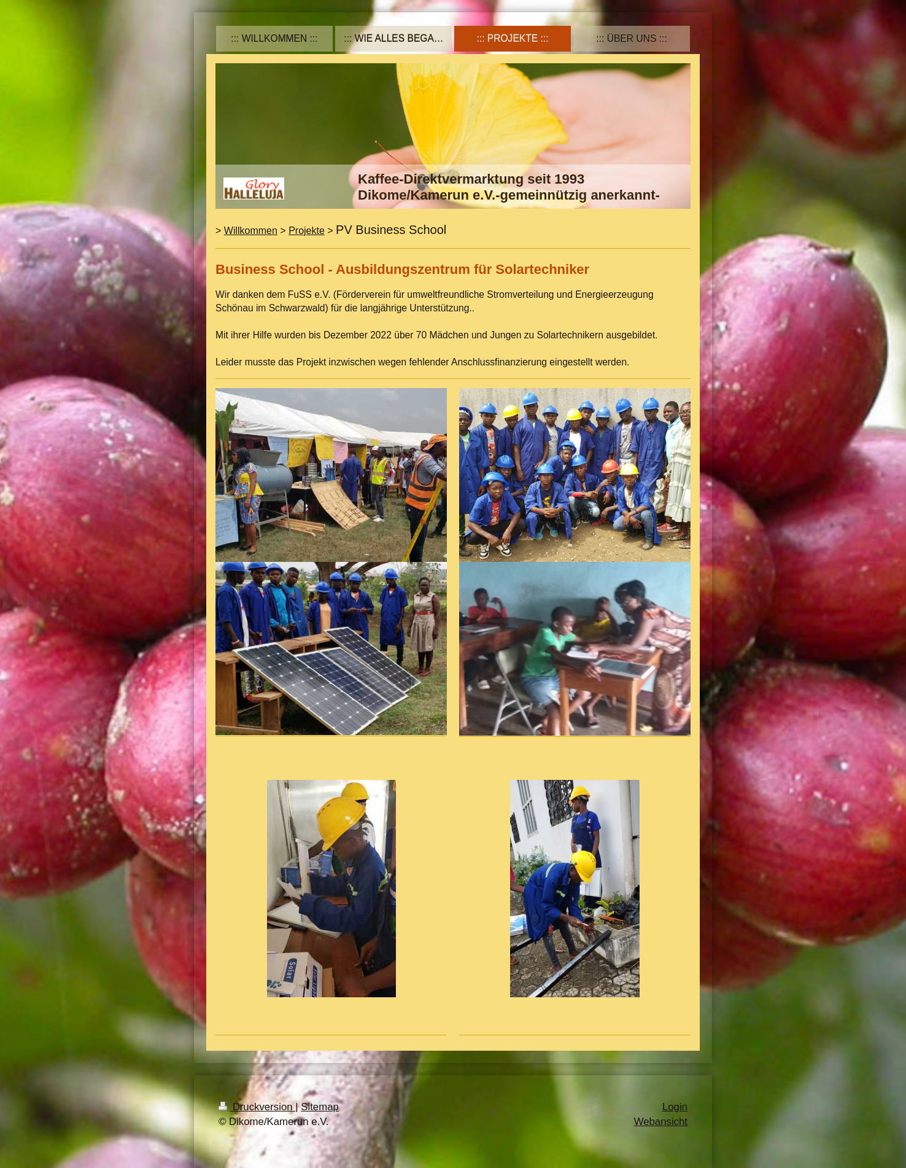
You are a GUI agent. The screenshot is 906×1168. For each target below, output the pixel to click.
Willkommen (250, 230)
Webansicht (660, 1121)
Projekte (306, 230)
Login (674, 1107)
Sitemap (320, 1107)
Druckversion (257, 1107)
